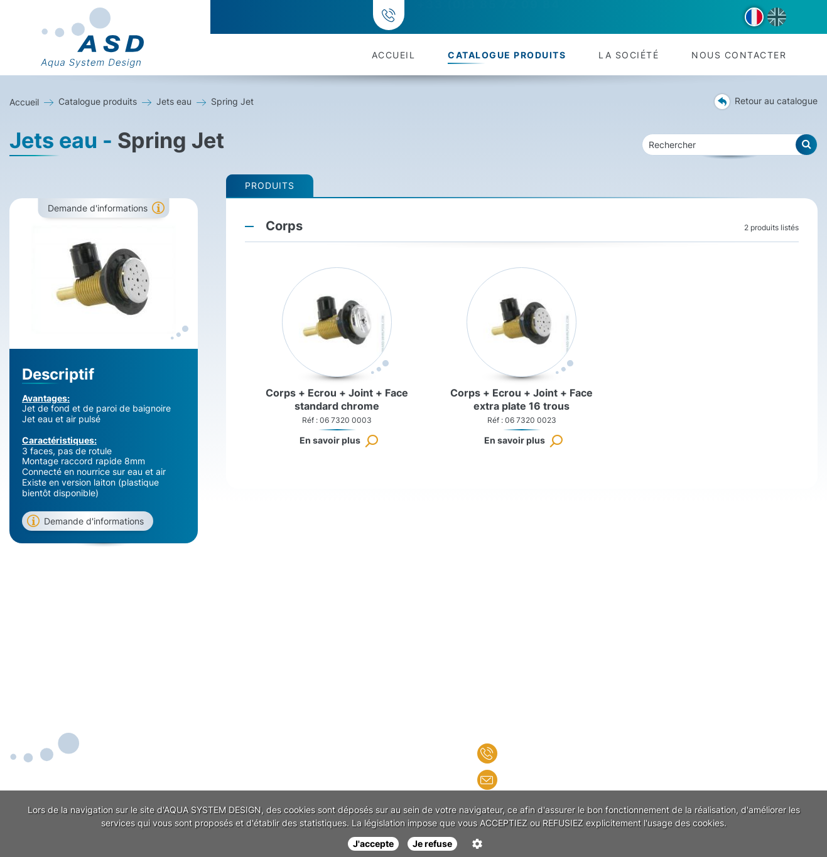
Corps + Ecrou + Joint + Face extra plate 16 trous (521, 399)
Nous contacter (738, 55)
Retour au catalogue (766, 101)
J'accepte (373, 843)
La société (628, 55)
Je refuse (432, 843)
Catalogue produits (507, 55)
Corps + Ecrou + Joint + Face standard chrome (337, 399)
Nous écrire (522, 780)
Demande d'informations (98, 208)
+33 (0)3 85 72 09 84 (486, 17)
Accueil (394, 55)
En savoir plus (330, 440)
